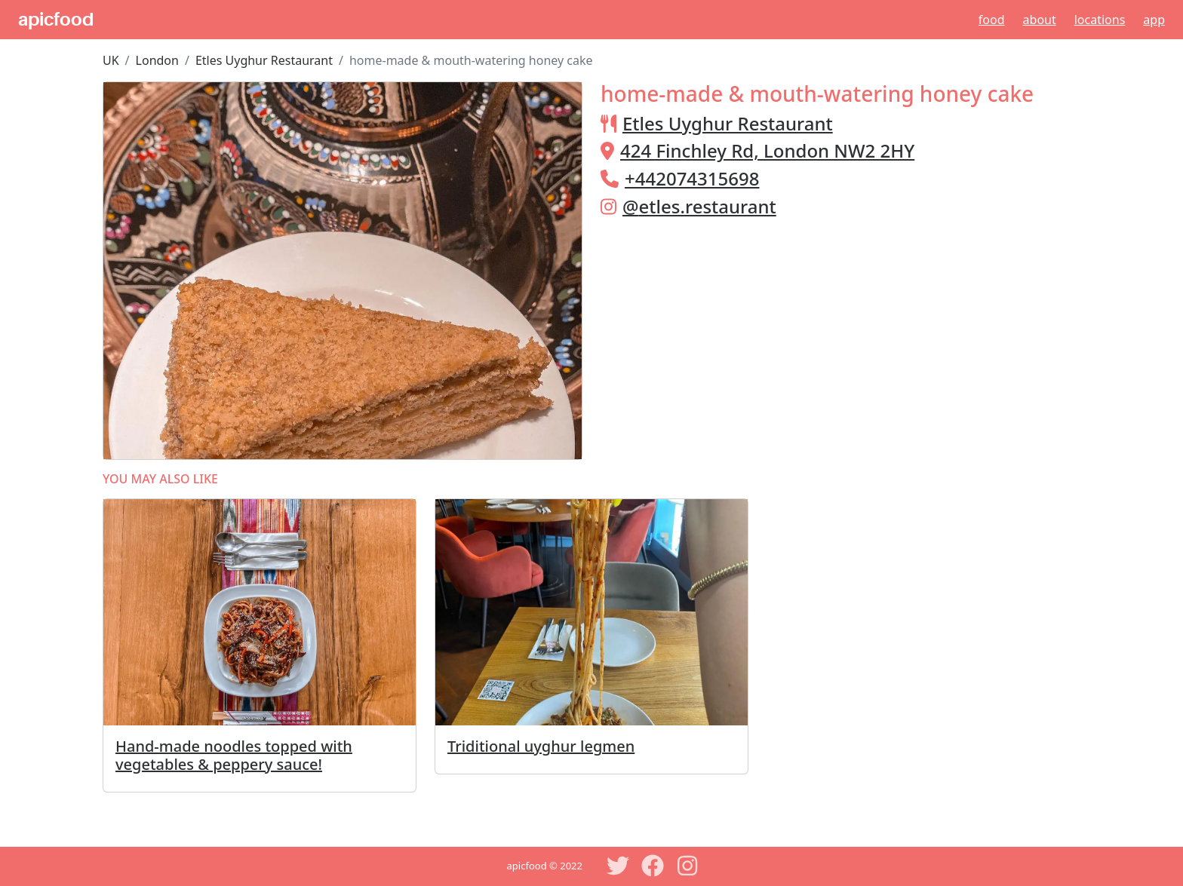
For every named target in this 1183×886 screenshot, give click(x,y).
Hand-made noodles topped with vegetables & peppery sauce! (233, 755)
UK (111, 60)
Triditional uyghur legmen (541, 746)
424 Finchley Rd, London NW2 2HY (767, 150)
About (1039, 19)
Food (992, 19)
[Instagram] (687, 865)
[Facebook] (652, 865)
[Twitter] (618, 865)
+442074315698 (692, 178)
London (157, 60)
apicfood (56, 19)
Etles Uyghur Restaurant (264, 60)
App (1154, 19)
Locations (1100, 19)
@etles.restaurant (699, 206)
